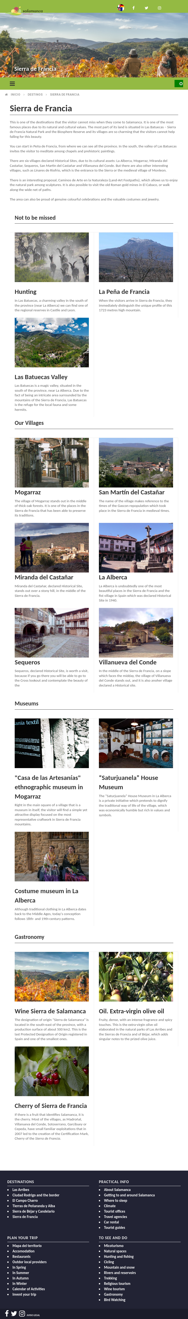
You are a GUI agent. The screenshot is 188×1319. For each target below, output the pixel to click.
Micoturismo (114, 1246)
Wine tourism (114, 1289)
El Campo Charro (25, 1200)
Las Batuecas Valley (41, 377)
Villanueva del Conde (128, 662)
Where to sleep (115, 1200)
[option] (94, 39)
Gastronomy (113, 1294)
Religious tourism (117, 1283)
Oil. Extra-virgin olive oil (131, 1011)
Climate (110, 1206)
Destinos (35, 94)
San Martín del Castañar (131, 492)
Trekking (110, 1278)
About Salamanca (117, 1190)
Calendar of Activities (28, 1289)
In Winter (19, 1283)
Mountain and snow (119, 1267)
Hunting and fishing (119, 1256)
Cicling (109, 1262)
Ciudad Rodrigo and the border (35, 1195)
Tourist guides (114, 1227)
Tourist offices (114, 1211)
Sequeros (27, 662)
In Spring (19, 1267)
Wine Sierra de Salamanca (50, 1011)
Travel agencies (115, 1217)
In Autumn (20, 1278)
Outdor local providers (29, 1262)
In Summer (20, 1273)
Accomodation (23, 1251)
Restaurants (21, 1256)
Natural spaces (115, 1251)
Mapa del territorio (27, 1246)
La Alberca (113, 577)
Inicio (15, 94)
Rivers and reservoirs (120, 1273)
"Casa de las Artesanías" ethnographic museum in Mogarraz (49, 787)
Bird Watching (114, 1300)
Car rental (111, 1222)
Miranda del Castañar (44, 577)
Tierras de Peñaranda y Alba (33, 1206)
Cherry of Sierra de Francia (51, 1106)
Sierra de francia (64, 94)
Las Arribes (20, 1190)
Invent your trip (24, 1294)
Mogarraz (28, 492)
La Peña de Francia (124, 291)
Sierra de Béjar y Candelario (33, 1211)
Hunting (25, 291)
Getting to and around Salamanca (129, 1195)
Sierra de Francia (25, 1217)
